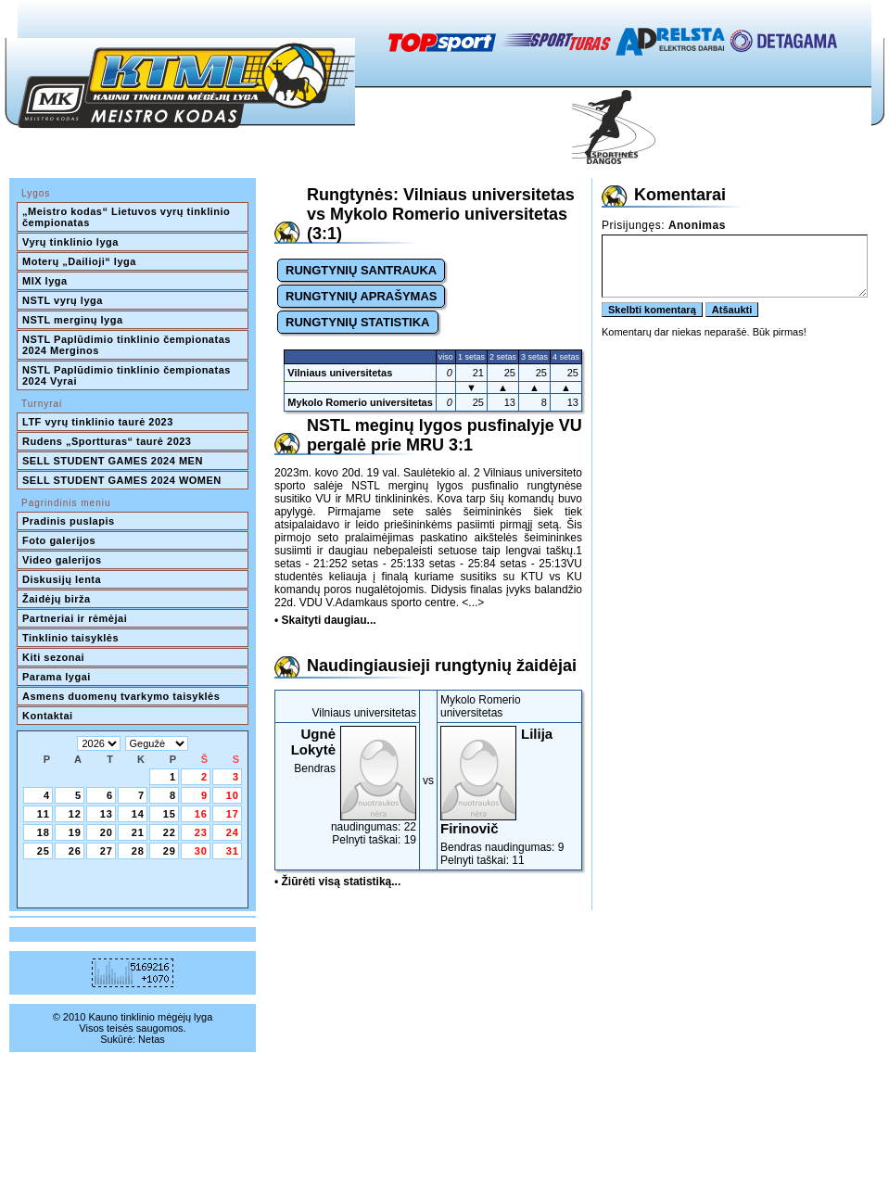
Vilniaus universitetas (339, 372)
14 (138, 813)
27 (106, 851)
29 (169, 851)
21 (138, 832)
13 (106, 813)
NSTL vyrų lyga (62, 300)
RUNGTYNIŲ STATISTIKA (358, 322)
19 (75, 832)
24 (232, 832)
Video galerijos (62, 559)
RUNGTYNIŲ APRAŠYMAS (361, 296)
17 (232, 813)
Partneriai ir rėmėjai (74, 618)
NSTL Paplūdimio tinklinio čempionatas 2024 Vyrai (128, 375)
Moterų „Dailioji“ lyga (79, 261)
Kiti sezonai (53, 657)
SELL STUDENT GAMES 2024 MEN (112, 460)
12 (75, 813)
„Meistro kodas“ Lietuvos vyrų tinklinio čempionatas (128, 217)
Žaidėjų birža (56, 598)
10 (232, 795)
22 (169, 832)
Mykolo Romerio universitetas (360, 402)
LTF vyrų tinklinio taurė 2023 (97, 421)
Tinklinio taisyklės (70, 637)
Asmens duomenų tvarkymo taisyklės (121, 696)
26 (75, 851)
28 (138, 851)
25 (43, 851)
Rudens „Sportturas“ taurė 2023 (107, 441)
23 (201, 832)
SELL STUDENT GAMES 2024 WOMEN (122, 480)
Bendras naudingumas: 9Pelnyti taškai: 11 (509, 796)
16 (201, 813)
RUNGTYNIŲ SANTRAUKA (361, 270)
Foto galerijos (58, 540)
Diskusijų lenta (61, 579)
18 (43, 832)
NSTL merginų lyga (72, 319)
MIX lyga (45, 280)
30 (201, 851)
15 (169, 813)
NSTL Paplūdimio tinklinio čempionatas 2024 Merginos (128, 345)
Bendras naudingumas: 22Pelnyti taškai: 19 (347, 786)
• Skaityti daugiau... (325, 620)
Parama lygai (56, 676)
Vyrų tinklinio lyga (70, 241)
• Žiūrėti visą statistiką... (337, 881)
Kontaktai (47, 715)
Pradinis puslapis (68, 521)
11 (43, 813)
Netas (151, 1039)
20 (106, 832)
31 (232, 851)
